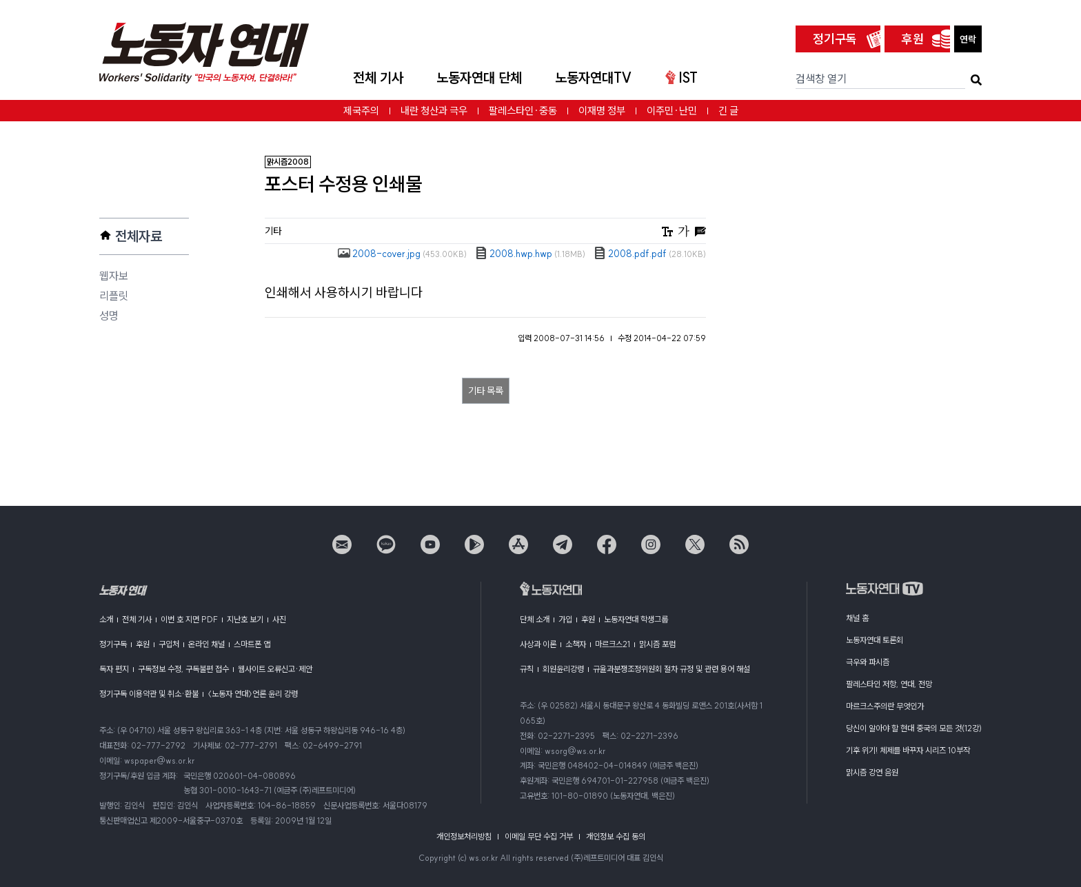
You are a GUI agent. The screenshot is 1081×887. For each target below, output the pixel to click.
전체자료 (138, 236)
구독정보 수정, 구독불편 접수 (183, 669)
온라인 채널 (206, 644)
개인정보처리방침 (464, 836)
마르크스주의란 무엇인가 (885, 706)
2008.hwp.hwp (530, 253)
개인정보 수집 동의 (615, 836)
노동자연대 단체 (479, 77)
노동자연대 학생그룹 (636, 619)
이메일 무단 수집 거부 (539, 836)
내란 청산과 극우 (434, 110)
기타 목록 (485, 391)
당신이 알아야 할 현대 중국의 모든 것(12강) (914, 728)
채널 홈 (857, 618)
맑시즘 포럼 (657, 644)
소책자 (575, 644)
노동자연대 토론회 (874, 640)
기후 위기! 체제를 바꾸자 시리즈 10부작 (908, 750)
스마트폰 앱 (252, 644)
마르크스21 (612, 644)
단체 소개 (534, 619)
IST (681, 77)
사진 (279, 619)
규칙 (527, 669)
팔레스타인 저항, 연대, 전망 (889, 684)
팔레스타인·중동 (523, 110)
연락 (968, 39)
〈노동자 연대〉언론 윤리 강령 (253, 694)
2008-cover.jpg (402, 253)
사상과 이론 (538, 644)
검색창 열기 (821, 78)
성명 (109, 316)
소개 (106, 619)
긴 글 (728, 110)
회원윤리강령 (563, 669)
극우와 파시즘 (867, 662)
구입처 (169, 644)
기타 (273, 231)
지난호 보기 (245, 619)
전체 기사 (378, 77)
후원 (913, 39)
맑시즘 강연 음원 (872, 772)
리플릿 (113, 296)
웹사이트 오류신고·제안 (275, 669)
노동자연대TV (593, 77)
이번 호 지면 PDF (189, 619)
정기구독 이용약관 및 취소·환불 (149, 694)
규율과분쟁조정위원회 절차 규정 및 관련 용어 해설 (671, 669)
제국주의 (361, 110)
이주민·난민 (672, 110)
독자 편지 (114, 669)
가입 (565, 619)
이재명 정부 (601, 110)
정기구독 (835, 39)
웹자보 (113, 276)
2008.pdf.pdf (650, 253)
